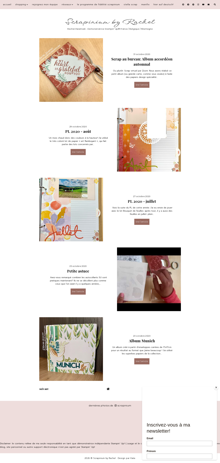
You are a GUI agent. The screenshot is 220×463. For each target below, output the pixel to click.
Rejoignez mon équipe (45, 4)
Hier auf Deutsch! (164, 4)
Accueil (7, 4)
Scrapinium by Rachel (110, 22)
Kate (132, 458)
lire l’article (142, 85)
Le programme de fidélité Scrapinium (98, 4)
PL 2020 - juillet (142, 201)
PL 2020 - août (78, 131)
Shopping (20, 4)
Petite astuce (78, 271)
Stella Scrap (130, 4)
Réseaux (66, 4)
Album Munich (142, 340)
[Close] (216, 387)
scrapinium (123, 405)
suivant (44, 388)
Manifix (145, 4)
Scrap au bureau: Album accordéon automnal (141, 61)
